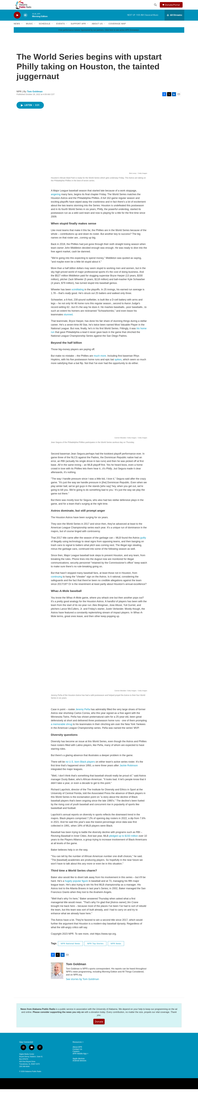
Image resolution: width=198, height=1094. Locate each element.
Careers (76, 1056)
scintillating (78, 294)
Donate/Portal (173, 7)
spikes (118, 364)
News (17, 29)
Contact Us (77, 1054)
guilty (143, 542)
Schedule (44, 29)
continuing (56, 581)
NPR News (116, 948)
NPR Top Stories (95, 948)
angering (56, 199)
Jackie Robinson (129, 770)
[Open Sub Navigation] (22, 29)
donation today (98, 1017)
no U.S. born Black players (80, 766)
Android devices (79, 1066)
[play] (17, 20)
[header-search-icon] (155, 7)
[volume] (25, 20)
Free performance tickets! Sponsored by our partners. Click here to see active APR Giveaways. (98, 35)
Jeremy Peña (82, 714)
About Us (97, 29)
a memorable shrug (61, 729)
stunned (68, 319)
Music (29, 29)
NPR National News (70, 948)
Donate (99, 1026)
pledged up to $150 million (123, 840)
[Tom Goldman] (57, 975)
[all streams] (174, 19)
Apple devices (79, 1063)
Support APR (78, 29)
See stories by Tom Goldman (82, 983)
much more (100, 360)
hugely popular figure (76, 885)
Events (60, 29)
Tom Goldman (35, 96)
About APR (77, 1052)
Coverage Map (117, 29)
